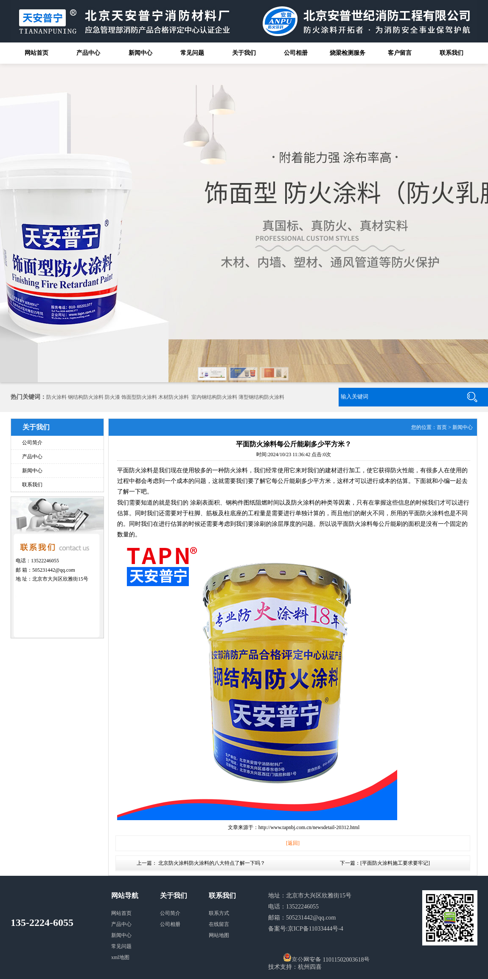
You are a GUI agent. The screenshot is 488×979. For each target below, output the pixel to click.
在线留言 (219, 924)
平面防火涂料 (135, 470)
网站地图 (219, 935)
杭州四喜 (310, 967)
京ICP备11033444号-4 (315, 928)
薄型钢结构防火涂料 (261, 397)
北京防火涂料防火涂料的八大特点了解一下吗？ (211, 863)
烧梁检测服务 (347, 53)
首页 (442, 427)
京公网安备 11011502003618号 (326, 957)
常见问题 (192, 53)
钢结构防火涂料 (86, 397)
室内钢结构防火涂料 (214, 397)
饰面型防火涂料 (139, 397)
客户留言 (400, 53)
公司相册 (296, 53)
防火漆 (112, 397)
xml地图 (120, 957)
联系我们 (451, 53)
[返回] (293, 843)
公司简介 (32, 443)
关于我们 (244, 53)
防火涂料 (56, 397)
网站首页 (36, 53)
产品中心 (88, 53)
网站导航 (124, 895)
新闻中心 (140, 53)
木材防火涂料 (173, 397)
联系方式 (219, 913)
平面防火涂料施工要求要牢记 (395, 863)
